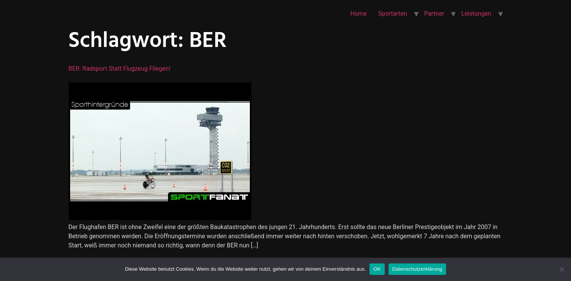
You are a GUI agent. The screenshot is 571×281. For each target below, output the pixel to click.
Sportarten (392, 13)
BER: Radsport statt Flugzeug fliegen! (120, 68)
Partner (434, 13)
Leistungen (476, 13)
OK (377, 269)
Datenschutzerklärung (417, 269)
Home (358, 13)
